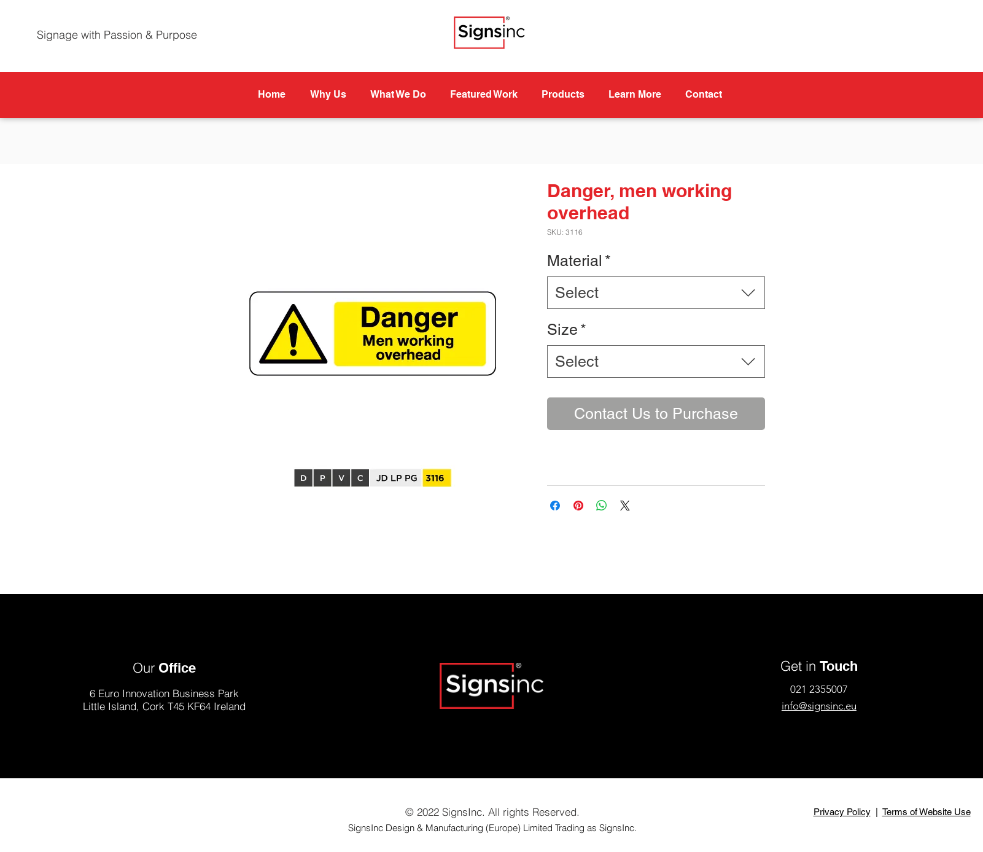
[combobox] (656, 292)
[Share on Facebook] (555, 505)
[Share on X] (625, 505)
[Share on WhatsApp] (601, 505)
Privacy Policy (842, 812)
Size (566, 329)
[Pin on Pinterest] (578, 505)
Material (579, 261)
